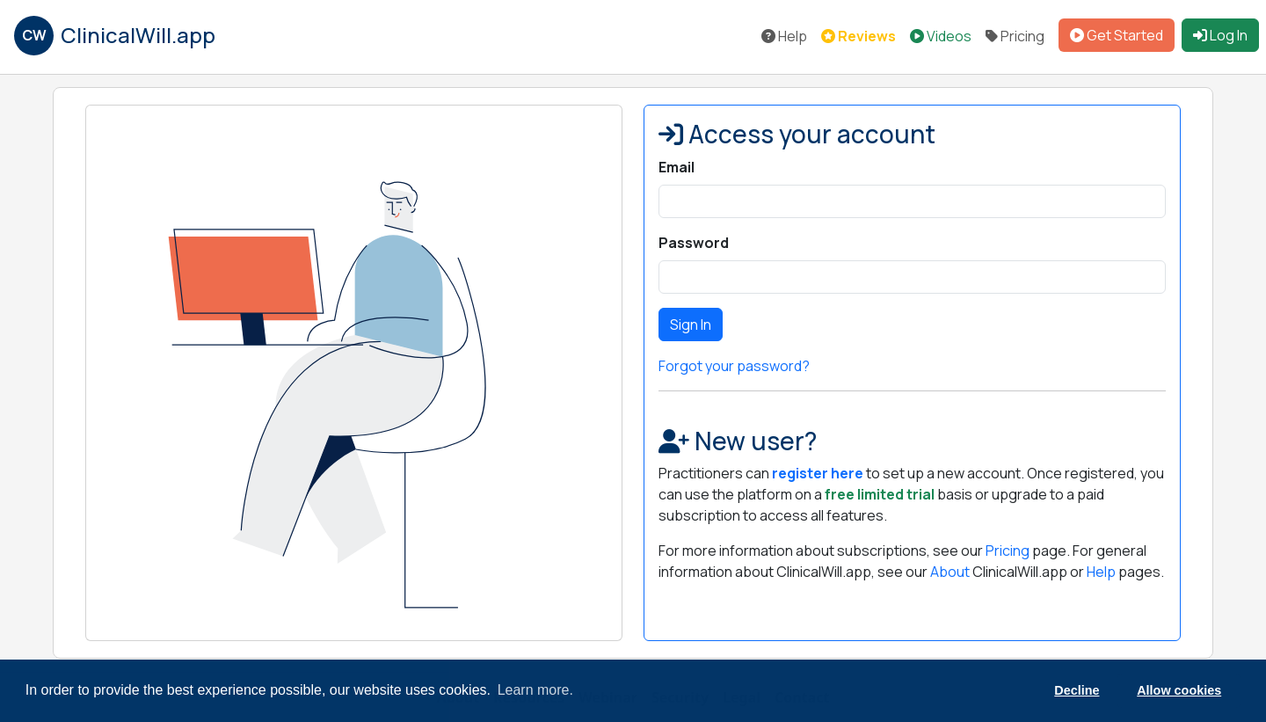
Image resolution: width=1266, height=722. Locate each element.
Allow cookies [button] (1179, 690)
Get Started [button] (1116, 35)
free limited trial (880, 494)
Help (784, 36)
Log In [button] (1220, 35)
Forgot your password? (734, 366)
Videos (940, 36)
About (950, 571)
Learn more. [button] (535, 689)
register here (817, 473)
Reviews (858, 36)
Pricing (1015, 36)
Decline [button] (1076, 690)
